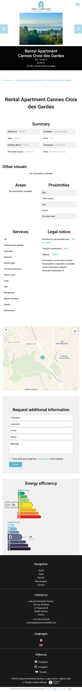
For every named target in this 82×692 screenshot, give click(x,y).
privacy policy (42, 459)
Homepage (7, 80)
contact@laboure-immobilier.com (41, 622)
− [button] (6, 334)
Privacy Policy (49, 689)
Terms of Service (62, 689)
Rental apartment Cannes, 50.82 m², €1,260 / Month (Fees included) (43, 80)
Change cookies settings (35, 682)
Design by (53, 682)
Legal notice (51, 678)
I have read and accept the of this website (37, 459)
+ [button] (6, 330)
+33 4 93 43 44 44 (41, 619)
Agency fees (65, 678)
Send (15, 464)
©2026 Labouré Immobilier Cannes (27, 678)
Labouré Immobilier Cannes (41, 601)
